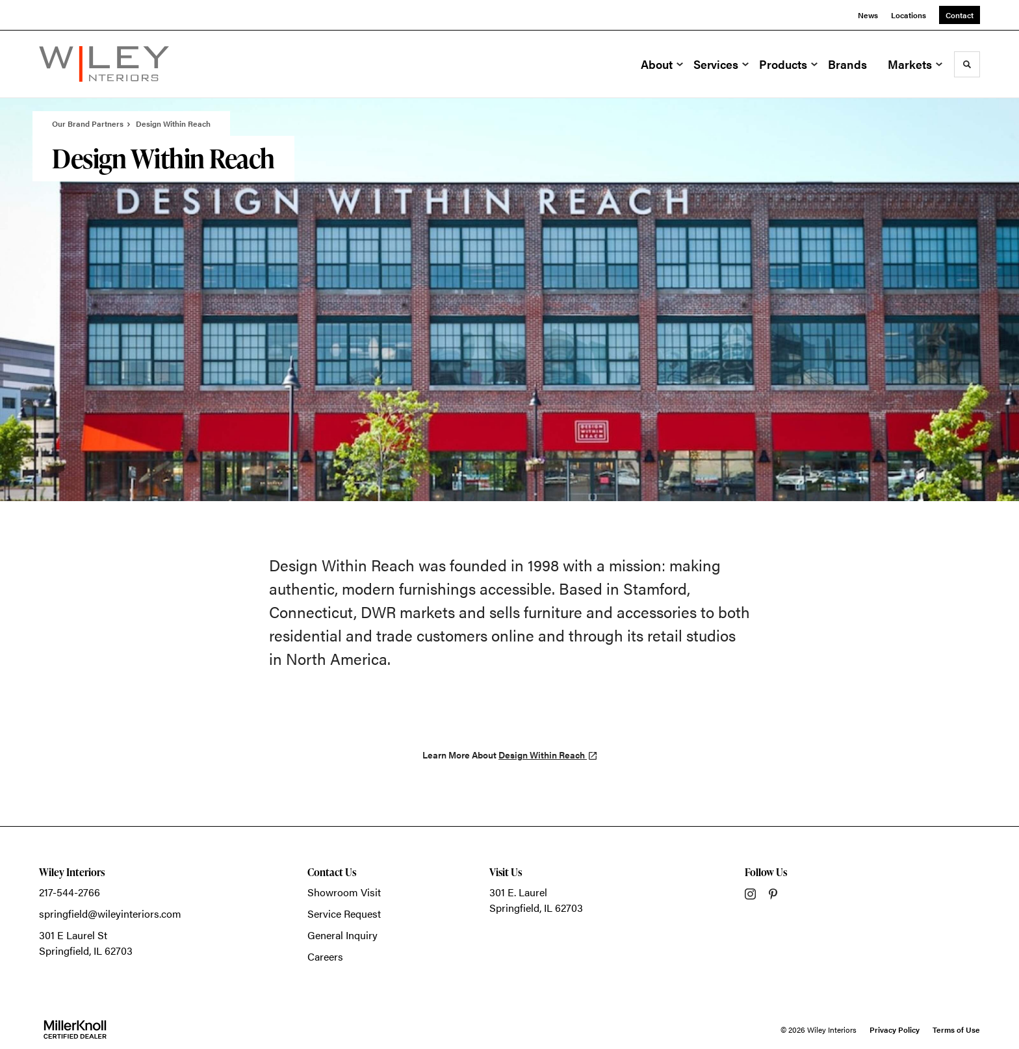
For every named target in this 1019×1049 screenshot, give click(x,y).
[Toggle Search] (967, 64)
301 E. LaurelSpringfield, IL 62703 (536, 900)
